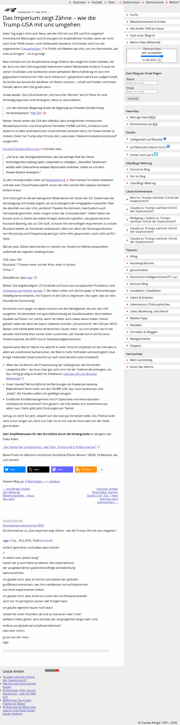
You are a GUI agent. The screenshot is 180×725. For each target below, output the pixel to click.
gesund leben (139, 270)
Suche (134, 14)
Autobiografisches (142, 263)
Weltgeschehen (140, 339)
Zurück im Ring (140, 169)
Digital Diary (1, 60)
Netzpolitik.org (55, 180)
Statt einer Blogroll (142, 35)
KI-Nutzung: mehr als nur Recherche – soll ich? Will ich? (19, 694)
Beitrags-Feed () (143, 117)
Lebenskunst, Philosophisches (150, 304)
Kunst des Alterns (141, 367)
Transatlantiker (31, 48)
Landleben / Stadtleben (145, 290)
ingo (6, 541)
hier (30, 277)
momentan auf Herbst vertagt (23, 290)
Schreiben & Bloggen (144, 332)
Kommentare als (144, 124)
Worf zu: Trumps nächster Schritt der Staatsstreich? (154, 199)
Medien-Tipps (139, 318)
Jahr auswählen (152, 52)
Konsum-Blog (139, 284)
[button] (15, 469)
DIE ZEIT (37, 113)
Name (130, 79)
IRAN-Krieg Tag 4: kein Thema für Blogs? (17, 702)
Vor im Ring (137, 176)
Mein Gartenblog (141, 360)
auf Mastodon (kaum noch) (150, 147)
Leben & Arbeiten (141, 297)
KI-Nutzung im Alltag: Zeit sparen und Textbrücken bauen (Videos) (19, 710)
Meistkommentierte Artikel (147, 21)
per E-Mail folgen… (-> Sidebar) (40, 481)
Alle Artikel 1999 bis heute (147, 28)
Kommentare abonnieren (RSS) (23, 525)
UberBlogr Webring (143, 183)
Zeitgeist (135, 345)
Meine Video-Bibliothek (145, 42)
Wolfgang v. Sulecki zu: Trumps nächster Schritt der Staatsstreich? (153, 219)
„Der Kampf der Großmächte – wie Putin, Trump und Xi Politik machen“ (49, 447)
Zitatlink (46, 540)
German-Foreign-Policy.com (21, 149)
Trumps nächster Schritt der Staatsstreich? (19, 678)
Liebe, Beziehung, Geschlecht (149, 311)
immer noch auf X (144, 154)
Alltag (133, 256)
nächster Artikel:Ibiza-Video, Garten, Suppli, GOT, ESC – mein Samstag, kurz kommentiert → (102, 495)
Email (130, 88)
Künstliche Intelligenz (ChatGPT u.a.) (154, 277)
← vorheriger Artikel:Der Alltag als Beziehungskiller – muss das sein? (18, 494)
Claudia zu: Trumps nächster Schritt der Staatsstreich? (153, 209)
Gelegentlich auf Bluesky (148, 139)
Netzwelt (136, 325)
